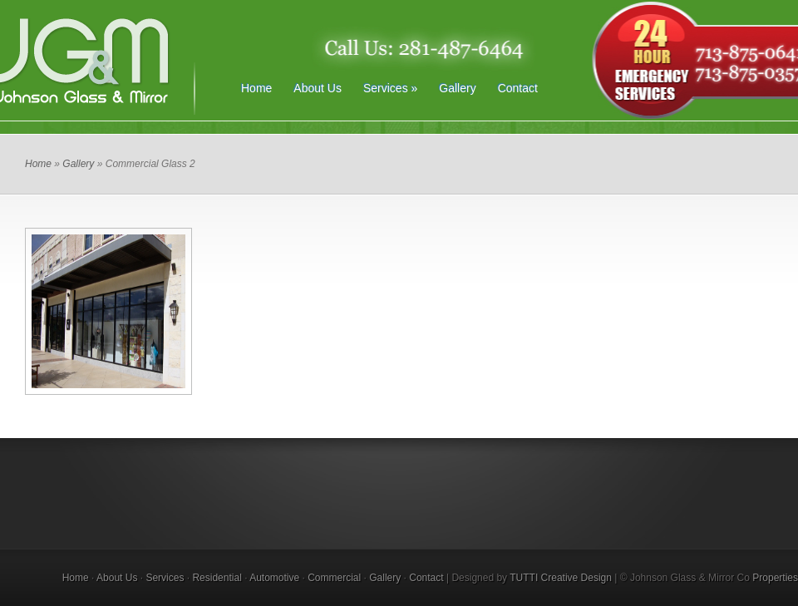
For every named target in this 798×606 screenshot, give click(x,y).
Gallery (457, 88)
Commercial (334, 578)
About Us (317, 88)
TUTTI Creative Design (561, 578)
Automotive (274, 578)
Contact (518, 88)
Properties (775, 578)
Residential (216, 578)
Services (390, 88)
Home (256, 88)
